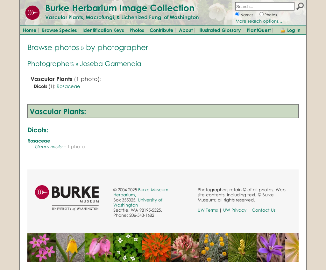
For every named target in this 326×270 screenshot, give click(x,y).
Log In (294, 30)
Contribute (161, 30)
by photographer (117, 47)
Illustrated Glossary (219, 30)
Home (29, 30)
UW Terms (208, 210)
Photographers (50, 63)
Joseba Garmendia (110, 63)
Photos (271, 14)
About (186, 30)
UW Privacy (234, 210)
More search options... (259, 21)
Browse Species (59, 30)
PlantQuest (259, 30)
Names (246, 14)
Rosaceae (68, 86)
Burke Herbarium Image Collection (120, 7)
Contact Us (263, 210)
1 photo (76, 146)
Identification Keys (103, 30)
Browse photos (53, 47)
